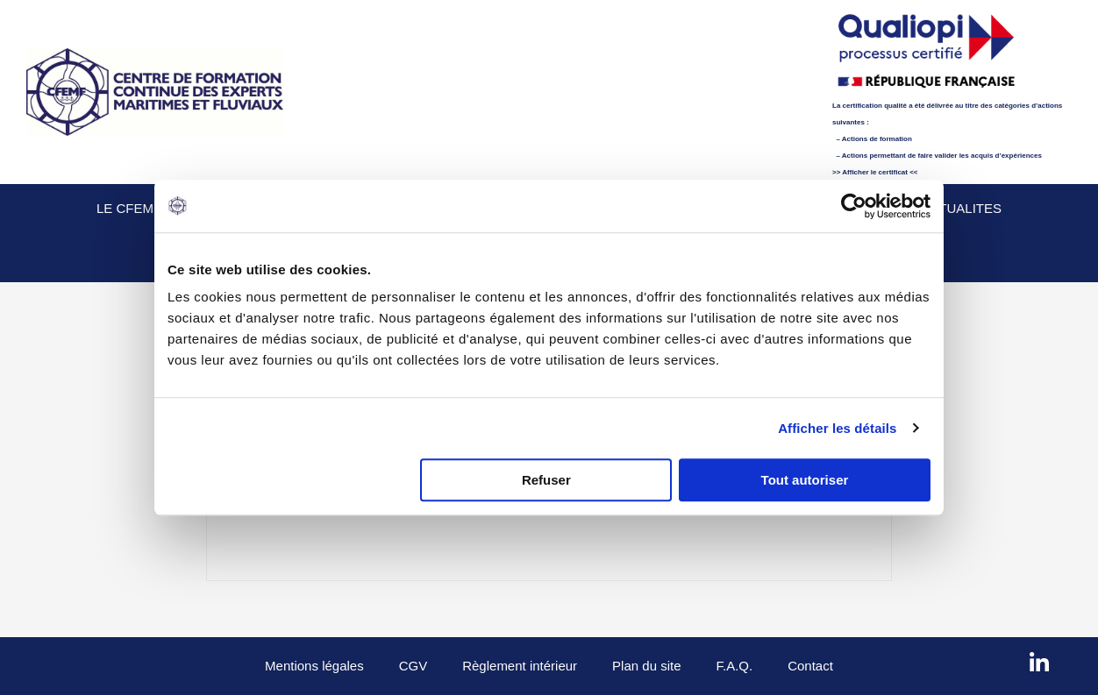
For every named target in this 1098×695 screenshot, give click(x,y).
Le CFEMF (128, 208)
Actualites (961, 208)
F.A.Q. (734, 665)
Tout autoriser (805, 479)
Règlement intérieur (519, 665)
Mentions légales (314, 665)
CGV (413, 665)
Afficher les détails (837, 428)
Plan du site (646, 665)
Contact (810, 665)
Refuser (546, 479)
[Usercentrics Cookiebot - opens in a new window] (853, 206)
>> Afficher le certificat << (875, 172)
